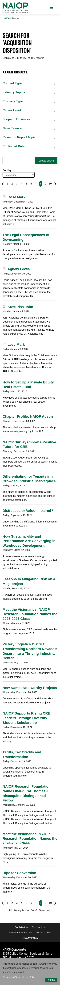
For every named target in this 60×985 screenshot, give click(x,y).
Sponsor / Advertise (20, 932)
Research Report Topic (19, 137)
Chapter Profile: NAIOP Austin (28, 416)
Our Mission (21, 927)
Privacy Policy (30, 938)
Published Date (13, 146)
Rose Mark (14, 197)
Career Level (12, 110)
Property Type (13, 101)
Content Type (12, 83)
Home (6, 18)
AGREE (51, 980)
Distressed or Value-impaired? (28, 511)
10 (50, 183)
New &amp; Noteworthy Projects (30, 688)
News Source (12, 128)
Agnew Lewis (16, 269)
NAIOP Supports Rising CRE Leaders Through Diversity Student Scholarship (26, 717)
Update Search (46, 160)
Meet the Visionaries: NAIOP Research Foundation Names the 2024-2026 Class (30, 838)
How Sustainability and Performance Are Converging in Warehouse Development (29, 541)
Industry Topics (14, 92)
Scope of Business (16, 119)
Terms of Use (44, 932)
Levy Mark (14, 344)
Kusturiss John (18, 307)
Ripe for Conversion (19, 873)
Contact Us (38, 927)
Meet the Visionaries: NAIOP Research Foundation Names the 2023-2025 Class (30, 614)
